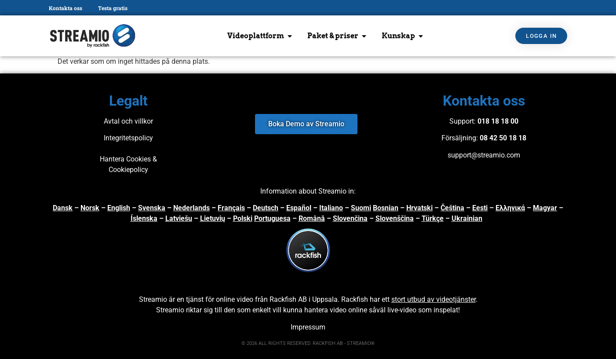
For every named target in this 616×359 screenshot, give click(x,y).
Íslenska (144, 218)
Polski (242, 218)
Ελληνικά (510, 208)
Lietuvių (212, 218)
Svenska (151, 208)
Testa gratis (113, 7)
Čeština (452, 208)
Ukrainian (467, 218)
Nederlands (191, 208)
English (118, 208)
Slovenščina (394, 218)
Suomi (361, 208)
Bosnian (385, 208)
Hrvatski (419, 208)
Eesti (480, 208)
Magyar (545, 208)
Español (298, 208)
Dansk (63, 208)
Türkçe (433, 218)
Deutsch (265, 208)
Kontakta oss (65, 7)
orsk (92, 208)
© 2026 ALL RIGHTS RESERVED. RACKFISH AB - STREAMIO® (308, 343)
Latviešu (178, 218)
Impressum (308, 327)
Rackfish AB (288, 299)
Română (312, 218)
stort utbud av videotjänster (433, 299)
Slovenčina (350, 218)
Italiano (331, 208)
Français (231, 208)
